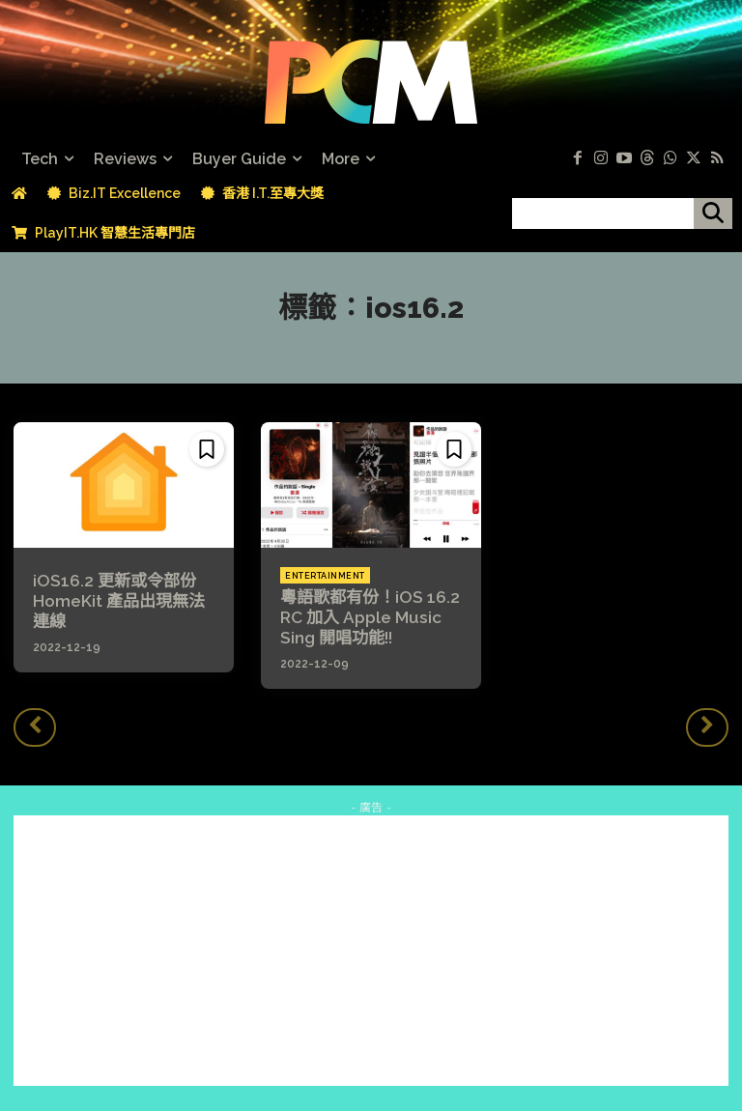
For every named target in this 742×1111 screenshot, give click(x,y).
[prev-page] (35, 722)
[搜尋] (713, 213)
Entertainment (325, 576)
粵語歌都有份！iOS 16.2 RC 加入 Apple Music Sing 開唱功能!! (363, 614)
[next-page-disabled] (707, 722)
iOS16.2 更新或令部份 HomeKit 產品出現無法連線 (121, 598)
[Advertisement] (371, 947)
